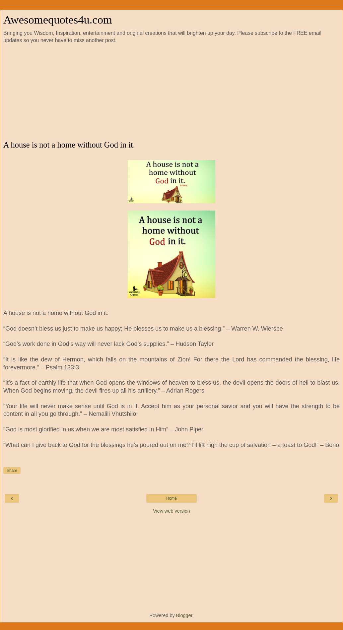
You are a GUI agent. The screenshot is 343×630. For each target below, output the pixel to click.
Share (12, 470)
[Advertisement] (171, 92)
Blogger (184, 615)
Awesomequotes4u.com (57, 19)
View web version (171, 511)
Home (171, 498)
